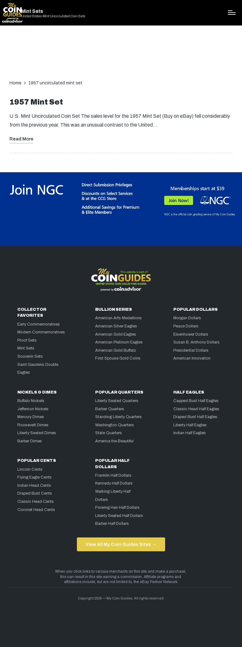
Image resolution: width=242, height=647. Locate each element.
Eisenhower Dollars (190, 334)
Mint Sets (32, 11)
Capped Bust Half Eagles (196, 401)
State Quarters (108, 433)
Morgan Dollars (187, 318)
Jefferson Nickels (33, 409)
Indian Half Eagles (189, 433)
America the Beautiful (114, 441)
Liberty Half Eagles (190, 425)
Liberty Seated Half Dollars (119, 516)
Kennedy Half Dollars (114, 483)
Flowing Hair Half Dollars (117, 507)
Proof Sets (27, 340)
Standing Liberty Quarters (118, 417)
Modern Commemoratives (41, 332)
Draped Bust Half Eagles (195, 417)
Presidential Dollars (191, 350)
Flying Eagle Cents (34, 477)
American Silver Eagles (116, 326)
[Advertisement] (121, 56)
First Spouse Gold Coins (118, 358)
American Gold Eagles (115, 334)
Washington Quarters (114, 425)
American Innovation (191, 358)
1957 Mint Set (36, 102)
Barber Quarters (109, 409)
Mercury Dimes (30, 417)
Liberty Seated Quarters (116, 401)
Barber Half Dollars (112, 523)
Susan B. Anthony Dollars (196, 342)
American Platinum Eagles (119, 342)
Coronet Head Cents (36, 510)
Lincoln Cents (30, 469)
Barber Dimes (29, 441)
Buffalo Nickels (30, 401)
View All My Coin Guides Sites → (120, 544)
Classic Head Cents (35, 501)
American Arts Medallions (118, 318)
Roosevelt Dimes (33, 425)
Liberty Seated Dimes (36, 433)
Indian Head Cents (34, 485)
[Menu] (232, 12)
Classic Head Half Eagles (196, 409)
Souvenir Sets (30, 356)
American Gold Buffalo (115, 350)
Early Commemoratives (38, 324)
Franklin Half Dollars (113, 475)
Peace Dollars (186, 326)
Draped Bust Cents (34, 493)
